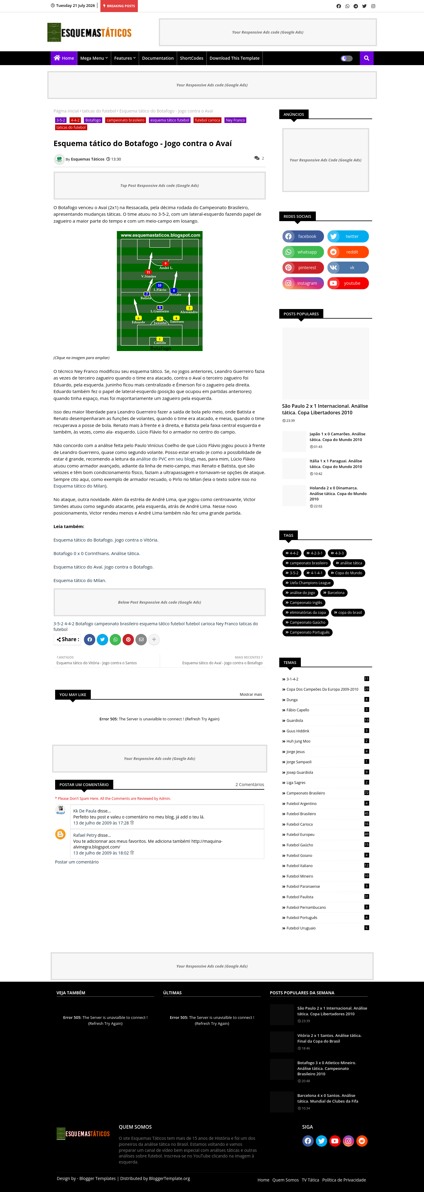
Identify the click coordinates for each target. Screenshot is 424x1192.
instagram (307, 283)
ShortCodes (191, 58)
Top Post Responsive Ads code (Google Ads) (159, 185)
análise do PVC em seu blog (164, 459)
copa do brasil (350, 612)
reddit (352, 252)
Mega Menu (92, 58)
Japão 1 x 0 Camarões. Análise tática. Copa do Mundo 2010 (338, 436)
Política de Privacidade (344, 1180)
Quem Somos (285, 1180)
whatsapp (307, 252)
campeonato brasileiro (125, 120)
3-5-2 (61, 120)
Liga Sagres (328, 782)
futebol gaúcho (328, 845)
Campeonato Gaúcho (307, 622)
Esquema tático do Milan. (80, 580)
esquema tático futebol (169, 120)
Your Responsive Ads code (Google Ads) (268, 32)
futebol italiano (328, 865)
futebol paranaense (328, 886)
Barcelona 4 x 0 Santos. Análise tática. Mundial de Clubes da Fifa (328, 1098)
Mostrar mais (251, 694)
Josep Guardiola (328, 772)
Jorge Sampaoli (328, 761)
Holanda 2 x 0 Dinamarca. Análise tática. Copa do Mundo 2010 (338, 493)
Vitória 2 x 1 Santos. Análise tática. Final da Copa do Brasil (330, 1038)
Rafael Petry (85, 835)
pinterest (307, 267)
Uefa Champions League (310, 582)
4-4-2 (75, 120)
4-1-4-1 (317, 572)
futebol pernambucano (328, 907)
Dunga (328, 699)
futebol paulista (328, 896)
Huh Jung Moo (328, 741)
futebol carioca (207, 120)
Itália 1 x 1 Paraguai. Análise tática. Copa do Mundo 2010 (336, 463)
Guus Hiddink (328, 731)
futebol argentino (328, 803)
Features (123, 58)
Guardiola (328, 720)
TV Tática (310, 1180)
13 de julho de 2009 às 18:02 (101, 853)
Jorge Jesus (328, 751)
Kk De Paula (84, 811)
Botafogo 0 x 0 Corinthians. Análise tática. (97, 553)
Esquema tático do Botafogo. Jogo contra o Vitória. (106, 540)
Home (68, 58)
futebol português (328, 917)
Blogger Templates (97, 1178)
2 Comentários (250, 784)
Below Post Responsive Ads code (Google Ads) (159, 602)
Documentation (158, 58)
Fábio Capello (328, 710)
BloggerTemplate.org (169, 1178)
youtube (352, 283)
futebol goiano (328, 855)
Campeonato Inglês (306, 602)
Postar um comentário (77, 862)
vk (352, 267)
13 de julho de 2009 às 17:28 (101, 823)
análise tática (351, 563)
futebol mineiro (328, 876)
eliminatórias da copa (308, 612)
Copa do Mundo (348, 572)
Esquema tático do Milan (79, 486)
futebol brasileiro (328, 813)
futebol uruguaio (328, 928)
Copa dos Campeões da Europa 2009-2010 (328, 689)
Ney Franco (235, 120)
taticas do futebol (99, 111)
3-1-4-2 (328, 679)
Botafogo (93, 120)
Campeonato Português (310, 632)
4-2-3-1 (317, 553)
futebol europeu (328, 834)
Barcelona (336, 592)
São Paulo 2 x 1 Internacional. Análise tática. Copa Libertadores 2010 (325, 409)
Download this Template (235, 58)
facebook (307, 236)
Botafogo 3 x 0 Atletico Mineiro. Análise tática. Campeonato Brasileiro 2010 (327, 1068)
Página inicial (66, 111)
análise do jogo (302, 592)
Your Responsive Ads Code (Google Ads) (325, 160)
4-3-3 (339, 553)
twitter (352, 236)
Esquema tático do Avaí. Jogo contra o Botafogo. (104, 567)
